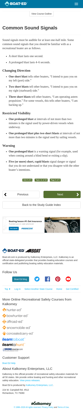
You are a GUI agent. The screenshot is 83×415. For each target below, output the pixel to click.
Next (60, 194)
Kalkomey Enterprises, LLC (39, 385)
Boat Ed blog (20, 279)
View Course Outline (41, 13)
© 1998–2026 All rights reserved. (27, 407)
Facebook (47, 279)
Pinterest (57, 279)
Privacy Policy (47, 407)
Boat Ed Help (9, 363)
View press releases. (30, 380)
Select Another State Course (38, 289)
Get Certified (72, 289)
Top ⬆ (8, 289)
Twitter (37, 279)
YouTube (68, 279)
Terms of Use (63, 407)
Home (59, 289)
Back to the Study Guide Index (41, 204)
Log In (17, 289)
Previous (22, 194)
